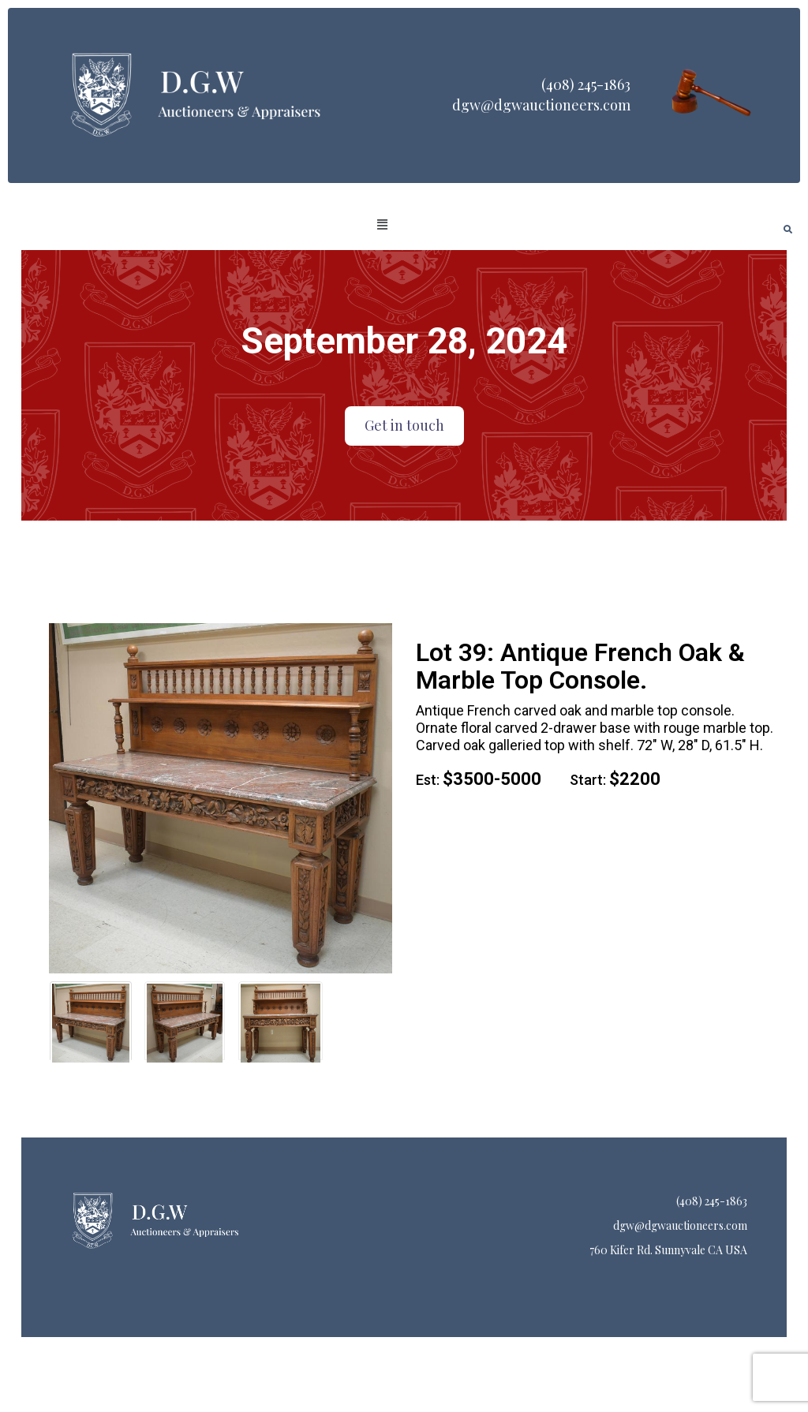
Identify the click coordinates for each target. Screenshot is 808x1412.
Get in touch (404, 425)
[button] (382, 225)
